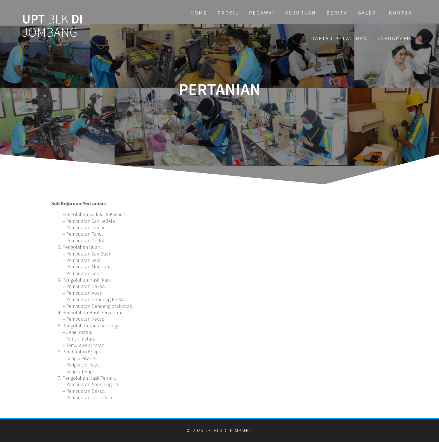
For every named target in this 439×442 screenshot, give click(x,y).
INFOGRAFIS (395, 38)
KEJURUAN (300, 13)
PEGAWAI (262, 13)
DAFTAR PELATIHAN (339, 38)
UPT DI (52, 26)
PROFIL (228, 13)
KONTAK (400, 13)
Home (198, 13)
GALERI (368, 13)
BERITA (336, 13)
